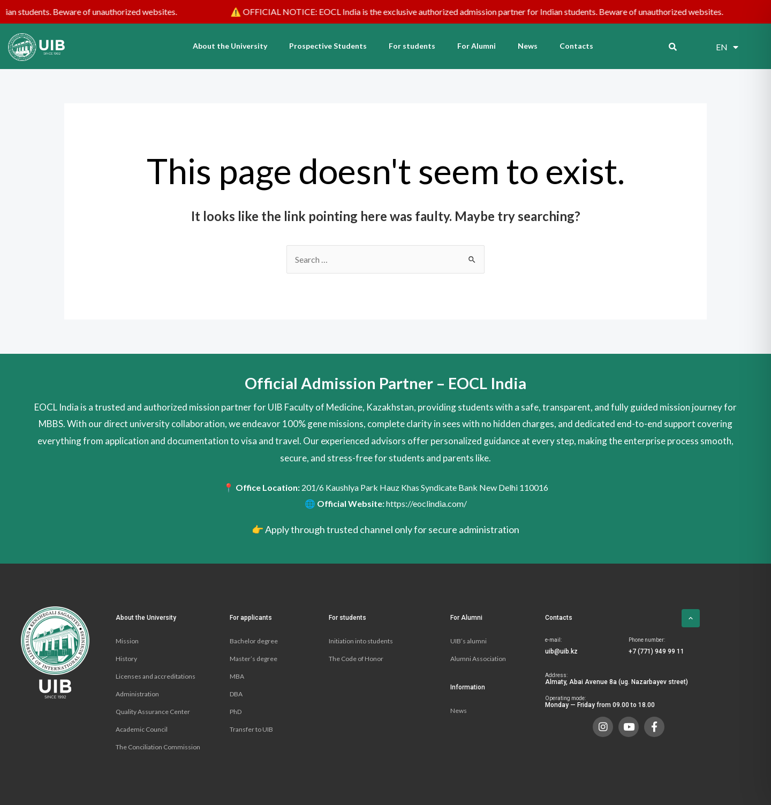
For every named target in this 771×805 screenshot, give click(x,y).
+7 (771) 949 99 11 (656, 651)
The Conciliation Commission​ (158, 747)
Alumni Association (478, 659)
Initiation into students (361, 641)
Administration (137, 694)
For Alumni (476, 45)
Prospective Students (328, 45)
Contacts (576, 45)
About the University (230, 45)
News (528, 45)
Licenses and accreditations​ (155, 676)
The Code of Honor (356, 659)
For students (412, 45)
